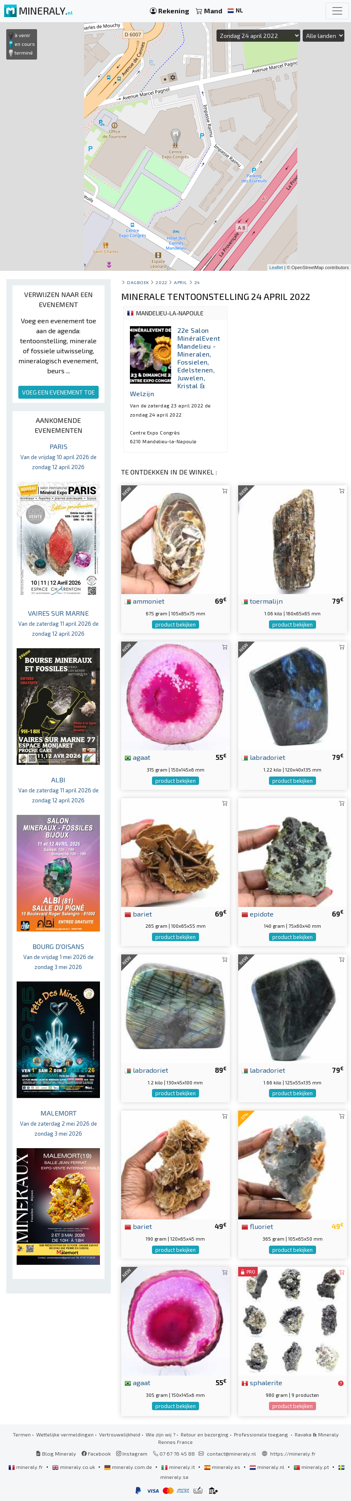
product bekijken (175, 624)
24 (197, 282)
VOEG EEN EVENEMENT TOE (58, 392)
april (180, 282)
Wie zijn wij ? (160, 1434)
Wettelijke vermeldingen (65, 1434)
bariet (138, 913)
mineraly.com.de (128, 1467)
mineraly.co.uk (74, 1467)
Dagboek (138, 282)
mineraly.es (222, 1467)
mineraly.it (178, 1467)
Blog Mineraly (56, 1453)
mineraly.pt (312, 1467)
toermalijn (262, 601)
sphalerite (261, 1382)
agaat (137, 757)
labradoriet (263, 757)
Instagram (131, 1453)
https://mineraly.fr (293, 1453)
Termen (22, 1434)
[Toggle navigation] (337, 10)
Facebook (96, 1453)
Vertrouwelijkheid (119, 1434)
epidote (257, 913)
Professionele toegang (261, 1434)
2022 (161, 282)
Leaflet (276, 267)
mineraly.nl (267, 1467)
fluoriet (257, 1226)
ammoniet (144, 601)
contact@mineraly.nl (231, 1453)
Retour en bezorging (205, 1434)
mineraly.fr (26, 1467)
